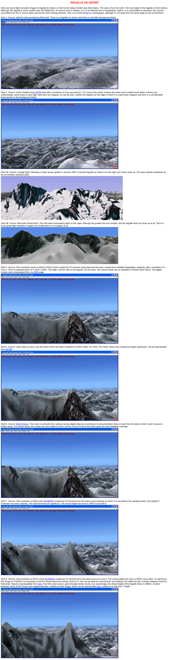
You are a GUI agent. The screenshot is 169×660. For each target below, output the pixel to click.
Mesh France (22, 424)
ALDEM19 (50, 579)
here (40, 584)
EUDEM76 (49, 501)
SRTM (38, 92)
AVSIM (9, 349)
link (87, 13)
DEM (36, 272)
